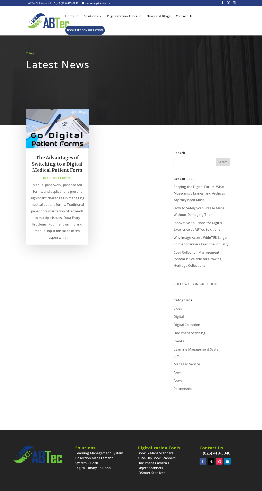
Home (69, 16)
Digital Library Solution (93, 468)
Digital (66, 180)
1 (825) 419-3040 (215, 453)
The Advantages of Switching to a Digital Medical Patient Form (57, 166)
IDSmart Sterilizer (151, 472)
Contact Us (184, 16)
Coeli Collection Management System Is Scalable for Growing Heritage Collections (197, 259)
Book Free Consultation (85, 30)
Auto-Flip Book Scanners (157, 458)
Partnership (183, 388)
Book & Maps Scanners (155, 453)
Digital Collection (187, 324)
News (178, 380)
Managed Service (187, 364)
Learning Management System (99, 453)
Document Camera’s (153, 463)
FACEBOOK (208, 284)
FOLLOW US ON (186, 284)
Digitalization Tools (122, 16)
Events (179, 341)
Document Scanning (189, 333)
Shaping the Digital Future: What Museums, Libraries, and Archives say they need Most (199, 193)
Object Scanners (150, 468)
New (177, 372)
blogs (178, 308)
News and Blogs (159, 16)
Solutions (91, 16)
